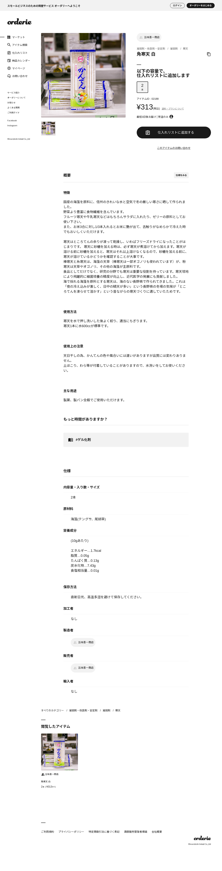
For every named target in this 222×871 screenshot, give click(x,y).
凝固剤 (174, 48)
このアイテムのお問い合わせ (173, 148)
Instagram (12, 125)
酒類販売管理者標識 (135, 831)
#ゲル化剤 (79, 439)
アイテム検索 (17, 44)
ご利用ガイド (13, 112)
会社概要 (157, 831)
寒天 (185, 48)
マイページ (16, 68)
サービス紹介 (13, 92)
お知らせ (11, 102)
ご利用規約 (47, 831)
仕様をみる (181, 175)
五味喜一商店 (149, 37)
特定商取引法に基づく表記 (104, 831)
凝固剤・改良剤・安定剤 (151, 48)
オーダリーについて (16, 97)
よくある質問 (13, 107)
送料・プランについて (173, 108)
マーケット (16, 37)
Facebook (12, 120)
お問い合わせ (17, 76)
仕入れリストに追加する (170, 132)
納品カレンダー (18, 60)
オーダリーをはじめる (201, 5)
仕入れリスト (17, 52)
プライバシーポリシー (71, 831)
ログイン (177, 5)
